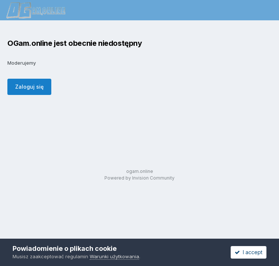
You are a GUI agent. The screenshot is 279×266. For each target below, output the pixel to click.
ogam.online (139, 171)
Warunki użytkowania (114, 256)
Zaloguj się (29, 86)
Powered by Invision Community (139, 178)
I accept (248, 252)
